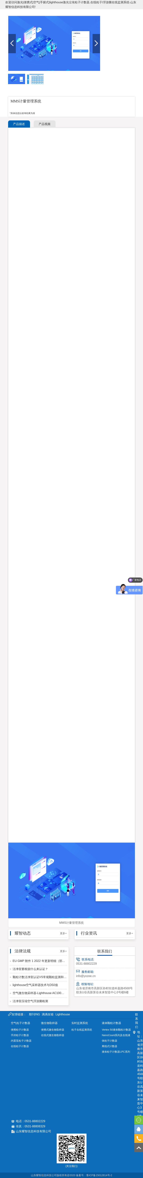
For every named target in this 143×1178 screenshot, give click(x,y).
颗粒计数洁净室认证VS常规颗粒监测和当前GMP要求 (38, 977)
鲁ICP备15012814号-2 (99, 1175)
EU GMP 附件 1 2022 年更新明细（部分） (38, 960)
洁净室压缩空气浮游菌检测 (29, 1001)
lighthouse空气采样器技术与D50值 (34, 985)
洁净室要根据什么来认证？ (29, 969)
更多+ (63, 933)
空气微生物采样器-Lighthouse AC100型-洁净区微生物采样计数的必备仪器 (38, 993)
